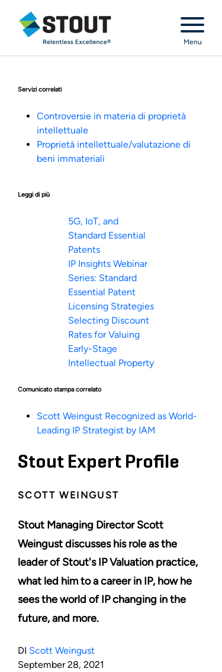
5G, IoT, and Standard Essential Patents (107, 235)
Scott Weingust (62, 650)
